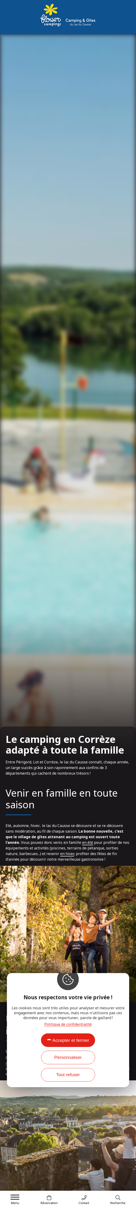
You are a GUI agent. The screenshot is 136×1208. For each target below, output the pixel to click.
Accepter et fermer (70, 1040)
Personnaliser (68, 1057)
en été (87, 842)
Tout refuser (68, 1074)
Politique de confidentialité (68, 1024)
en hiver (67, 853)
